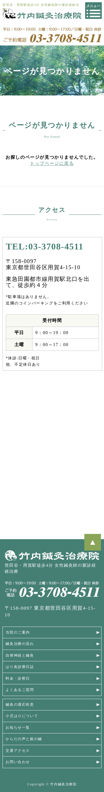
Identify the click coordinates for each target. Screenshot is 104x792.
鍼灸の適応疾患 (20, 705)
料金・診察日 (18, 678)
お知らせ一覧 (18, 728)
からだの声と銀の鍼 (24, 739)
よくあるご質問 (20, 690)
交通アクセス (18, 751)
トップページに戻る (52, 163)
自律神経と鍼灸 (20, 655)
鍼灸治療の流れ (20, 644)
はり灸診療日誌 (20, 667)
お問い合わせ (18, 762)
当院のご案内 (18, 632)
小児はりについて (22, 716)
